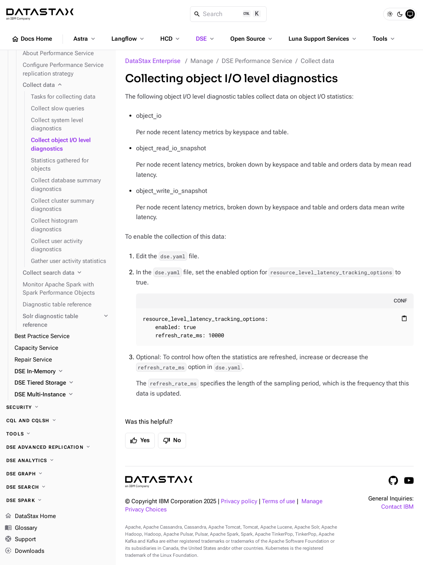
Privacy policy (239, 501)
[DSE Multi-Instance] (62, 395)
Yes (140, 440)
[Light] (389, 14)
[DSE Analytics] (58, 460)
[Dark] (400, 14)
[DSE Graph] (58, 473)
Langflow (128, 38)
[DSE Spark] (58, 500)
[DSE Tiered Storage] (62, 383)
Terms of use (278, 501)
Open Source (252, 38)
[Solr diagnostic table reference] (66, 321)
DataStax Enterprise (153, 61)
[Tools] (58, 434)
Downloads (24, 551)
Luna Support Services (323, 38)
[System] (410, 14)
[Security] (58, 407)
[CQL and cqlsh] (58, 420)
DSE (205, 38)
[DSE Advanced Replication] (58, 447)
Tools (384, 38)
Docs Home (31, 39)
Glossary (21, 528)
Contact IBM (397, 507)
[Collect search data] (66, 273)
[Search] (228, 14)
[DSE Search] (58, 487)
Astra (85, 38)
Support (20, 540)
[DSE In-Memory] (62, 372)
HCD (170, 38)
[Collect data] (66, 85)
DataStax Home (30, 516)
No (172, 440)
